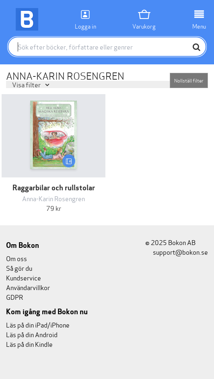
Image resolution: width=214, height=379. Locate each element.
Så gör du (19, 267)
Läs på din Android (32, 334)
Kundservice (23, 277)
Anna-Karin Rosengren (53, 198)
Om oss (16, 258)
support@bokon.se (176, 251)
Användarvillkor (28, 287)
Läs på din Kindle (29, 343)
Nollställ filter (189, 80)
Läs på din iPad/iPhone (38, 324)
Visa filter (27, 84)
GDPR (14, 296)
